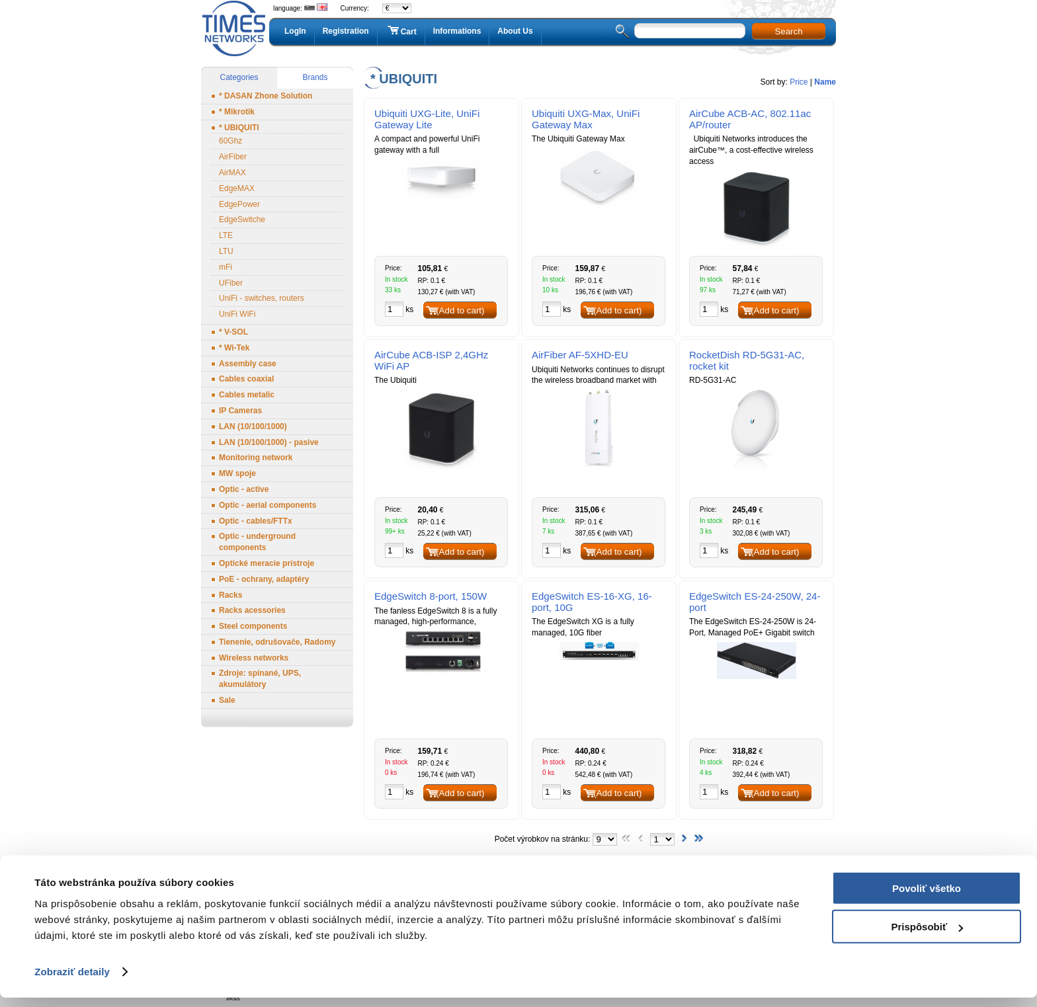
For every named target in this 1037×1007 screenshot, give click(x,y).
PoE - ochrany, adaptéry (264, 579)
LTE (226, 235)
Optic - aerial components (267, 505)
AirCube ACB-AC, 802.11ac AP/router (750, 119)
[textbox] (689, 30)
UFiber (231, 283)
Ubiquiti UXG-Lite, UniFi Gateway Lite (426, 119)
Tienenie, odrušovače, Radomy (277, 642)
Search (788, 31)
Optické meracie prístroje (266, 563)
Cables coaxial (246, 378)
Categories (239, 77)
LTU (226, 251)
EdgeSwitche (242, 219)
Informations (457, 31)
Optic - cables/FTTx (255, 521)
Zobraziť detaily (72, 981)
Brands (314, 77)
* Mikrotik (237, 111)
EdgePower (239, 204)
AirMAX (232, 172)
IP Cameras (240, 410)
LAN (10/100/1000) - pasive (269, 442)
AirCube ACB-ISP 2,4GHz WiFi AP (431, 360)
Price (799, 82)
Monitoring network (255, 457)
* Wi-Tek (234, 347)
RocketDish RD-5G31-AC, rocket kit (746, 360)
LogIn (295, 31)
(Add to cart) (460, 310)
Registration (346, 31)
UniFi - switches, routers (261, 298)
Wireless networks (253, 658)
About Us (514, 31)
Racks (230, 595)
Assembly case (247, 363)
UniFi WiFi (237, 314)
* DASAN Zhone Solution (265, 96)
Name (825, 82)
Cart (401, 31)
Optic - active (244, 489)
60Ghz (230, 140)
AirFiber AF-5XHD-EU (580, 354)
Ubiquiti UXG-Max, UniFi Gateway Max (586, 119)
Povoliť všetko (926, 897)
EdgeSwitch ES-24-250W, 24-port (754, 601)
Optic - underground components (257, 542)
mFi (225, 267)
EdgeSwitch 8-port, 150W (430, 596)
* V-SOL (233, 332)
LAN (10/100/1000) (253, 426)
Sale (227, 700)
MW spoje (237, 473)
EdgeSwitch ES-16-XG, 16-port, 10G (592, 601)
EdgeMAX (237, 188)
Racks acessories (252, 610)
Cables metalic (246, 394)
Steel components (253, 626)
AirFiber (233, 156)
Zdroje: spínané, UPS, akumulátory (260, 678)
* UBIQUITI (239, 127)
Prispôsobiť (927, 936)
